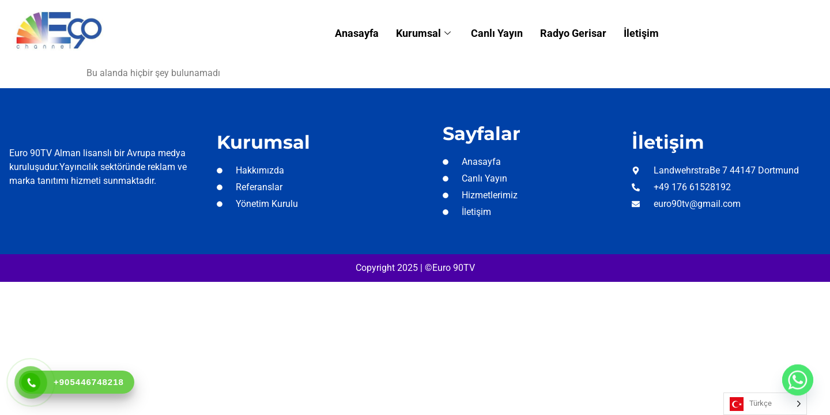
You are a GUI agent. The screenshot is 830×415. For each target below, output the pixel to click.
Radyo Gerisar (573, 33)
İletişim (641, 33)
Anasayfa (357, 33)
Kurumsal (425, 33)
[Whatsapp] (797, 385)
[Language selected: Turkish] (765, 404)
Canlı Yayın (497, 33)
